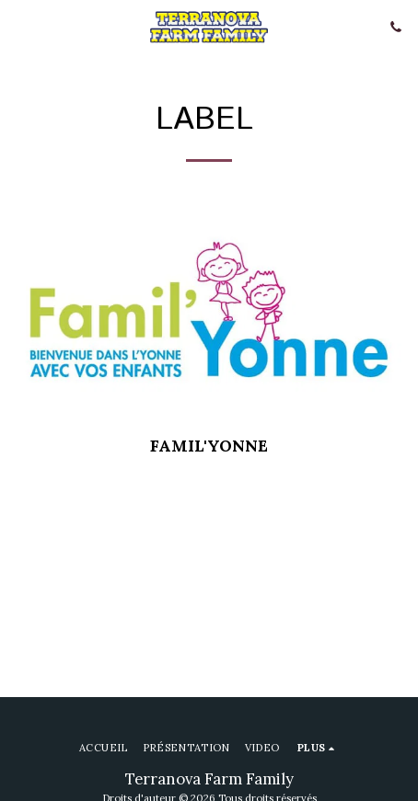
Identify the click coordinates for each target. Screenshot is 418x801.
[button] (20, 26)
